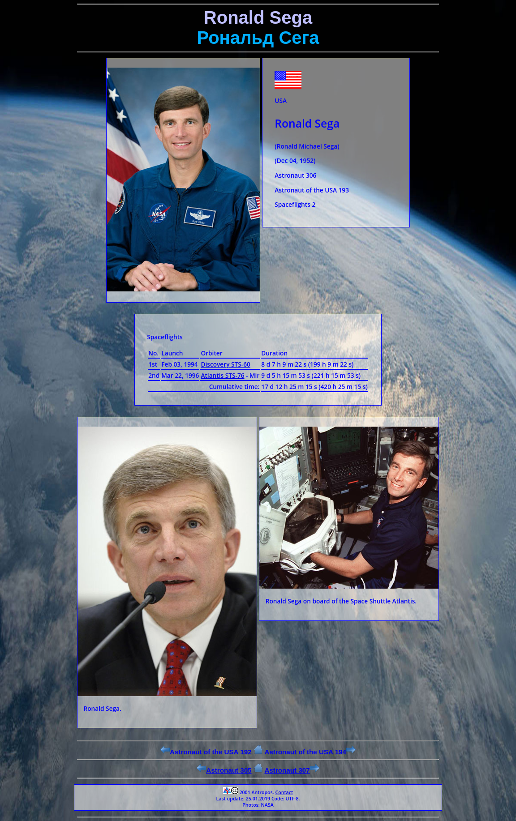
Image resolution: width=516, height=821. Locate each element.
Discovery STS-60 (225, 364)
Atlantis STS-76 (222, 375)
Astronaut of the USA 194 (310, 752)
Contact (284, 792)
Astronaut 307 (291, 770)
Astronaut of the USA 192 (206, 752)
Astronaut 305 (224, 770)
